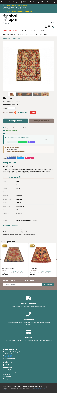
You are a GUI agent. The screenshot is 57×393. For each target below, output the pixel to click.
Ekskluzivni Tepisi (9, 34)
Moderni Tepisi (39, 30)
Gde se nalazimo (7, 376)
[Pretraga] (52, 23)
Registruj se (6, 379)
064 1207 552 (12, 142)
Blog (46, 34)
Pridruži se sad (47, 285)
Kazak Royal (34, 269)
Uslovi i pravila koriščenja (9, 372)
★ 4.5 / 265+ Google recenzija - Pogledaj (20, 11)
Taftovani (29, 34)
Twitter (20, 158)
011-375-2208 (22, 7)
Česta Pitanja (6, 374)
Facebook (11, 158)
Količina (5, 108)
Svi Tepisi (38, 34)
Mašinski (21, 34)
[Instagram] (8, 364)
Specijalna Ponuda (10, 30)
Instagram (29, 158)
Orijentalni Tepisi (26, 30)
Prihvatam (50, 387)
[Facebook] (4, 364)
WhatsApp (22, 142)
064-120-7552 (9, 7)
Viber (31, 142)
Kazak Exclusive (8, 269)
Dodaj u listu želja (41, 121)
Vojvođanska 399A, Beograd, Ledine (16, 5)
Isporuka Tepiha (7, 370)
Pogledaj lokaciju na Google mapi (16, 151)
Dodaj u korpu (15, 121)
